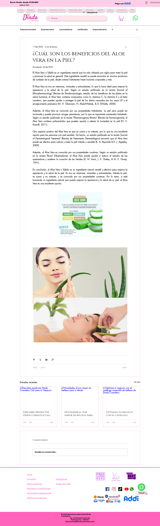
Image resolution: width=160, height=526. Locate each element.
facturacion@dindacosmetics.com (80, 522)
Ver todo (137, 382)
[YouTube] (127, 489)
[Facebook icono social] (107, 489)
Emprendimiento (100, 30)
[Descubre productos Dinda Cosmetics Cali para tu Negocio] (38, 397)
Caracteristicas (65, 30)
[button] (121, 18)
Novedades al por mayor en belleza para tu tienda (79, 414)
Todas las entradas (28, 30)
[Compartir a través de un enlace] (52, 359)
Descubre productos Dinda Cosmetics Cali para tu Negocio (36, 414)
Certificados (82, 30)
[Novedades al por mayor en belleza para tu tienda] (80, 397)
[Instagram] (114, 489)
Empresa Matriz (47, 30)
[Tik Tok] (120, 489)
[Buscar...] (77, 18)
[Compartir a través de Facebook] (34, 359)
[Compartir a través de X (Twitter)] (40, 359)
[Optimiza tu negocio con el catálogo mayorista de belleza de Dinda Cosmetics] (121, 397)
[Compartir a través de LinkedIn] (46, 359)
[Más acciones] (125, 46)
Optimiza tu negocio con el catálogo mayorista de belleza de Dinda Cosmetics (121, 414)
